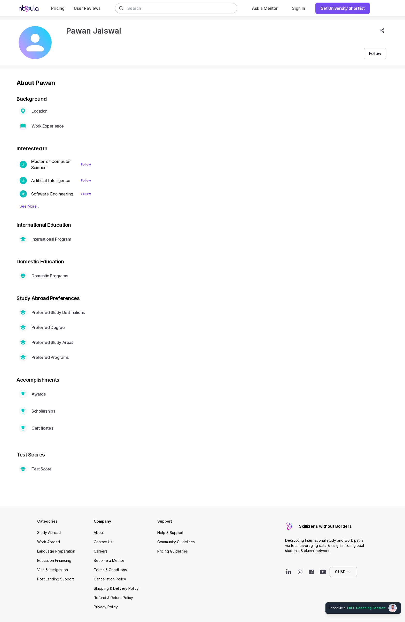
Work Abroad (48, 542)
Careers (100, 551)
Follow (86, 164)
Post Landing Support (55, 579)
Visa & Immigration (52, 570)
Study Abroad (49, 532)
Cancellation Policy (110, 579)
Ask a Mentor (265, 8)
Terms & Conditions (110, 570)
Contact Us (103, 542)
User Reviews (87, 8)
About (99, 532)
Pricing (58, 8)
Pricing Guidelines (172, 551)
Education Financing (54, 560)
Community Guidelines (176, 542)
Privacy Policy (106, 607)
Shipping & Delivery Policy (116, 588)
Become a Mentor (109, 560)
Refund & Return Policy (113, 597)
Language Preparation (56, 551)
